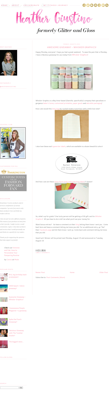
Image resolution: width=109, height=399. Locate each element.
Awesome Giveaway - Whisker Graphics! (17, 298)
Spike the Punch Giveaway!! (15, 320)
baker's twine (48, 103)
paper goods (78, 103)
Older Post (103, 272)
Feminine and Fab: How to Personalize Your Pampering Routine (11, 251)
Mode (16, 259)
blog (77, 224)
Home (72, 272)
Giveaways (46, 252)
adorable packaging (94, 103)
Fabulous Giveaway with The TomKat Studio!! (16, 333)
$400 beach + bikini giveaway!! (16, 287)
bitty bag (55, 108)
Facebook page (46, 230)
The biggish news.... (16, 341)
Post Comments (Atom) (55, 277)
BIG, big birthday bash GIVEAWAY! (18, 275)
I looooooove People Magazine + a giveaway (18, 309)
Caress (9, 259)
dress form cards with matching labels (69, 181)
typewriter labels (59, 146)
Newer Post (40, 272)
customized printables (63, 103)
